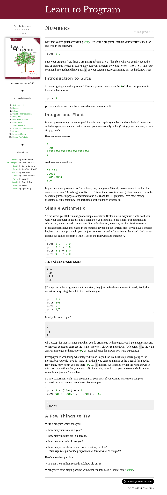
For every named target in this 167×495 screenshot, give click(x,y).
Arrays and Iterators (19, 125)
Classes (15, 131)
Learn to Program (82, 9)
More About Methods (20, 120)
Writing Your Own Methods (22, 128)
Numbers (15, 108)
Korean (15, 179)
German (15, 172)
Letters (15, 111)
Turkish (15, 189)
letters (129, 469)
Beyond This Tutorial (20, 137)
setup (86, 41)
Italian (16, 176)
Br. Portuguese (12, 163)
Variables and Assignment (22, 114)
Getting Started (18, 105)
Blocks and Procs (19, 134)
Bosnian (15, 160)
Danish (15, 166)
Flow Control (17, 123)
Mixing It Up (16, 117)
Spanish (15, 182)
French (15, 169)
